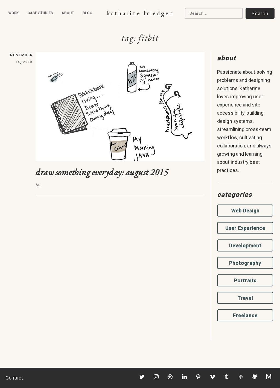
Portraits (245, 280)
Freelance (245, 315)
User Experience (245, 228)
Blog (87, 13)
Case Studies (40, 13)
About (68, 13)
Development (245, 245)
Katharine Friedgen (140, 13)
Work (13, 13)
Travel (245, 298)
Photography (245, 263)
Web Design (245, 211)
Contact (14, 378)
